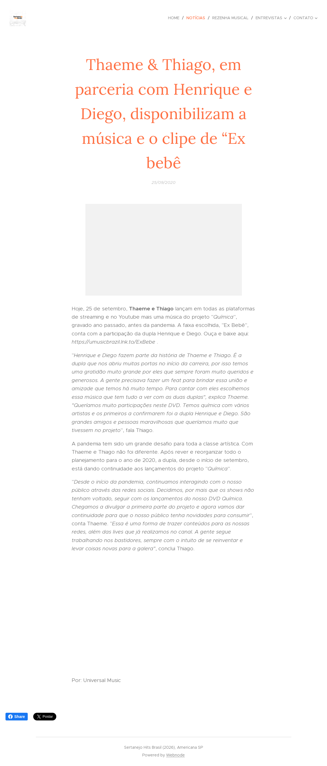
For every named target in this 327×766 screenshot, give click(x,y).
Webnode (175, 755)
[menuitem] (175, 18)
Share (16, 716)
